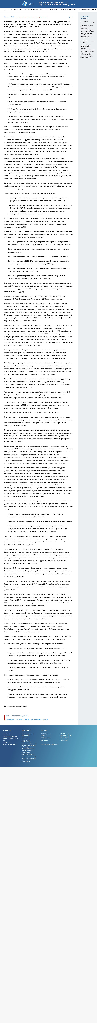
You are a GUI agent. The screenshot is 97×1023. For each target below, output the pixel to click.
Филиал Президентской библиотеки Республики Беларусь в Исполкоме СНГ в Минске (29, 759)
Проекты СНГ (7, 742)
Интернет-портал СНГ (20, 9)
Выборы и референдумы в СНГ (10, 739)
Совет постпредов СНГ (20, 716)
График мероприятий (84, 9)
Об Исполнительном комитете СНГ (28, 734)
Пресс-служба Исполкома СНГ (50, 744)
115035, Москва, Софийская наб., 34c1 (66, 734)
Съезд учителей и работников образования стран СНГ (27, 719)
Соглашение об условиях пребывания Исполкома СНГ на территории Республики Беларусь (29, 746)
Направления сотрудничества (67, 9)
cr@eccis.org (44, 740)
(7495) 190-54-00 (64, 738)
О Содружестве (44, 9)
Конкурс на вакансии (28, 754)
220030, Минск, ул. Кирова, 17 (46, 734)
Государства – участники (10, 736)
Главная (10, 9)
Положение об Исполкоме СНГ (26, 740)
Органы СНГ (53, 9)
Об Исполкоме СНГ (33, 9)
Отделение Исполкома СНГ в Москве (28, 751)
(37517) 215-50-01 (45, 738)
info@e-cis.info (64, 740)
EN (95, 9)
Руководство (25, 738)
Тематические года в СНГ (10, 744)
